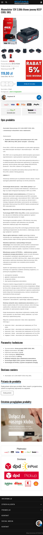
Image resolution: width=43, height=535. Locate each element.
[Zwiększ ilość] (3, 84)
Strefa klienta (21, 504)
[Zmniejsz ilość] (11, 84)
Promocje (21, 510)
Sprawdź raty (11, 113)
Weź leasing (32, 112)
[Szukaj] (6, 2)
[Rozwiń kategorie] (2, 2)
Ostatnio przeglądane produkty (16, 402)
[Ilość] (7, 84)
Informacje (21, 499)
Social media (21, 521)
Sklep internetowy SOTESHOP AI (34, 533)
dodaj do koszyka (29, 84)
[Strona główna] (21, 2)
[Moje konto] (41, 2)
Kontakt (5, 515)
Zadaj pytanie (7, 393)
